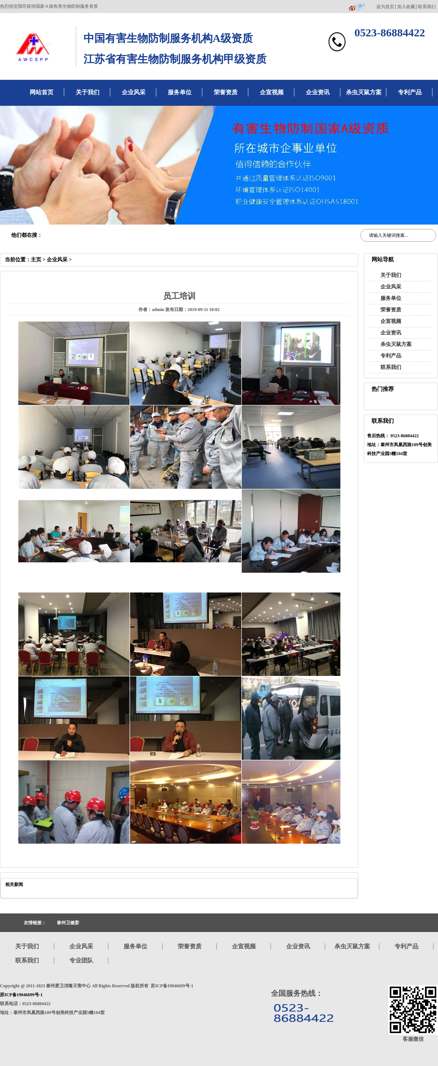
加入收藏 (406, 6)
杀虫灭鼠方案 (364, 92)
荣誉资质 (226, 92)
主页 (36, 259)
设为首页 (385, 6)
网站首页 (41, 92)
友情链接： (35, 922)
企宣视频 (272, 92)
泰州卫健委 (68, 922)
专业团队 (81, 960)
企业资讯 (318, 92)
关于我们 (87, 92)
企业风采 (134, 92)
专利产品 (410, 92)
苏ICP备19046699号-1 (21, 994)
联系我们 (427, 6)
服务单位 (180, 92)
